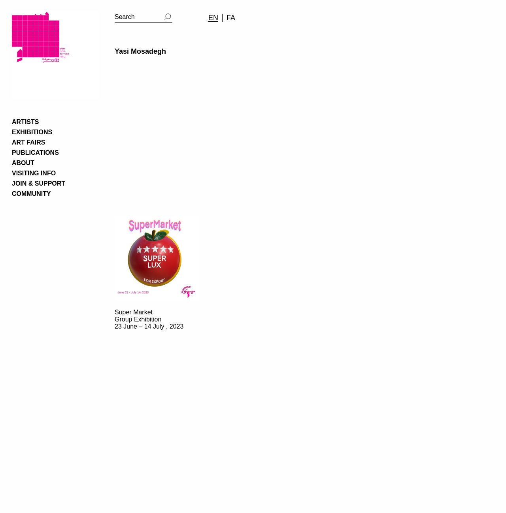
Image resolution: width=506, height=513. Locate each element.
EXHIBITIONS (32, 132)
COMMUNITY (31, 193)
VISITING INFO (34, 173)
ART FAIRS (28, 142)
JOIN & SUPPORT (38, 183)
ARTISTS (25, 121)
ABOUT (23, 163)
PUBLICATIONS (35, 152)
